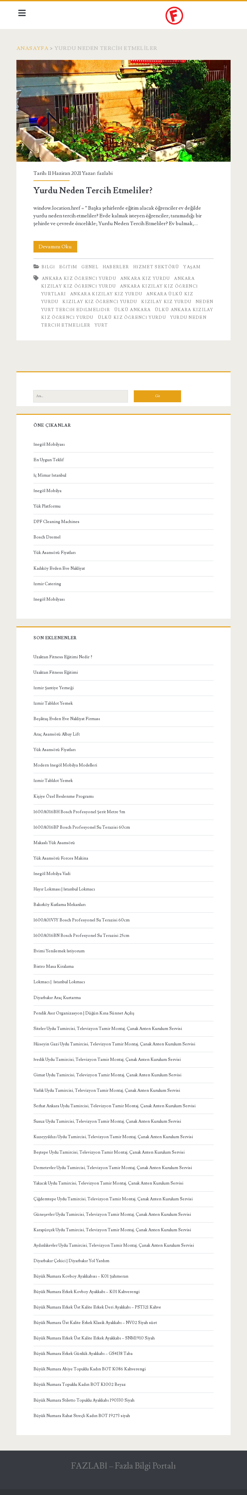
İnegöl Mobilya (49, 488)
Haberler (117, 265)
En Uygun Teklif (50, 458)
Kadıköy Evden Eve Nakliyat (61, 566)
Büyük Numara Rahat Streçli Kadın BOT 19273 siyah (83, 1413)
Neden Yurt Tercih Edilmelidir (87, 307)
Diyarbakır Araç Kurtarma (58, 995)
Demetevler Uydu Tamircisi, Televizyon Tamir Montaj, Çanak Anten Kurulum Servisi (114, 1165)
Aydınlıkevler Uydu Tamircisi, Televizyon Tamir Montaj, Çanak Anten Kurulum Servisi (115, 1243)
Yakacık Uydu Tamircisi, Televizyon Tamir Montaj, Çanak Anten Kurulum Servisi (110, 1181)
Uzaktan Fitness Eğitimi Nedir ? (64, 655)
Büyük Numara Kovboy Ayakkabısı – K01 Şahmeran (82, 1274)
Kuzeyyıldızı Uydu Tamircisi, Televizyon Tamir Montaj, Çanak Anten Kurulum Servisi (115, 1135)
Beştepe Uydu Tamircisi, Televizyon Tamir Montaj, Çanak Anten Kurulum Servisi (110, 1150)
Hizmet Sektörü (158, 265)
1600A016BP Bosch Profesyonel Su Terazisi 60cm (83, 825)
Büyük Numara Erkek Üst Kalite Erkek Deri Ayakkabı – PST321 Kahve (99, 1305)
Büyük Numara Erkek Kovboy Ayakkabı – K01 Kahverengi (88, 1289)
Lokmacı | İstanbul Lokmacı (61, 980)
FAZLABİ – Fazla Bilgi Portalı (123, 1464)
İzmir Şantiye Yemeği (55, 686)
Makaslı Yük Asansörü (56, 840)
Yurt (162, 323)
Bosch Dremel (48, 535)
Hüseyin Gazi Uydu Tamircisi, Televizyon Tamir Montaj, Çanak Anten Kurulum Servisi (116, 1042)
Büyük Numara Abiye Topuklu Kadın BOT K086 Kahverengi (91, 1367)
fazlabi (106, 171)
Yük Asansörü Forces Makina (62, 856)
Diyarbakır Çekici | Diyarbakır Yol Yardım (73, 1259)
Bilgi (50, 265)
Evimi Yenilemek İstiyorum (60, 949)
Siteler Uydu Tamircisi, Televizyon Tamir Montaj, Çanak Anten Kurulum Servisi (109, 1026)
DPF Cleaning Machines (58, 519)
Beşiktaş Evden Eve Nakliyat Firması (68, 716)
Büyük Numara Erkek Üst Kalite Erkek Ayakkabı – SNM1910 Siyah (95, 1336)
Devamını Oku (60, 245)
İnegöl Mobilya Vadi (53, 871)
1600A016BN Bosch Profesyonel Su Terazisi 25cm (83, 933)
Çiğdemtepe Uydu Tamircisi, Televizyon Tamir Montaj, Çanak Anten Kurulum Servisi (115, 1197)
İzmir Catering (49, 582)
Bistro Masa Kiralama (55, 964)
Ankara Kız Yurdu (147, 276)
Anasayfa (34, 48)
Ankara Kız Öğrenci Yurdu (80, 276)
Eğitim (70, 265)
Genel (91, 265)
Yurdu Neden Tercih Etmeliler (107, 323)
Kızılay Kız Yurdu (168, 300)
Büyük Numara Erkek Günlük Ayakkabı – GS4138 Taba (84, 1351)
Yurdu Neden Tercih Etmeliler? (123, 110)
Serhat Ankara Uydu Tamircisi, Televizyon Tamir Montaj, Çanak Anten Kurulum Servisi (116, 1104)
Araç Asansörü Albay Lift (58, 732)
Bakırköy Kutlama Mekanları (61, 902)
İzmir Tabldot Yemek (54, 701)
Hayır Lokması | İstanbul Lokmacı (65, 887)
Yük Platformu (48, 504)
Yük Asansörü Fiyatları (56, 550)
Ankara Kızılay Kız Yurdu (108, 292)
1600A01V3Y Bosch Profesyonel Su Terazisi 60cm (83, 918)
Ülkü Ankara (153, 307)
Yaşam (193, 265)
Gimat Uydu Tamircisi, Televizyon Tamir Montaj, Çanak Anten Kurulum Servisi (109, 1073)
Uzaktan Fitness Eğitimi (57, 670)
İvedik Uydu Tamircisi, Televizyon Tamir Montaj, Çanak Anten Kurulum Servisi (108, 1057)
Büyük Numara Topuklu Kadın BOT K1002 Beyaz (81, 1382)
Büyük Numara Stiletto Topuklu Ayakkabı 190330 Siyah (85, 1398)
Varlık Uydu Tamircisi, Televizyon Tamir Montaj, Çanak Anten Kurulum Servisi (108, 1088)
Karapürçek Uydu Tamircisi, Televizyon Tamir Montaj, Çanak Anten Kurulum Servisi (114, 1228)
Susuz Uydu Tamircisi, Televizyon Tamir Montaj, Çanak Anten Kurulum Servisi (109, 1119)
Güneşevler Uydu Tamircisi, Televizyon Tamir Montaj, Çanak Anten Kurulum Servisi (114, 1212)
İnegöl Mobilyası (50, 442)
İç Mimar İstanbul (51, 473)
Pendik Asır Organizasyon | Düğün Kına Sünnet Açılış (85, 1011)
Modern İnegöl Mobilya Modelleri (67, 763)
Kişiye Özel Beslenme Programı (65, 794)
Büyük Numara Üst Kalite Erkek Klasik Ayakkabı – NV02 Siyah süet (97, 1320)
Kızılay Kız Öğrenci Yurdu (101, 300)
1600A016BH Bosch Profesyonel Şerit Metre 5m (81, 810)
